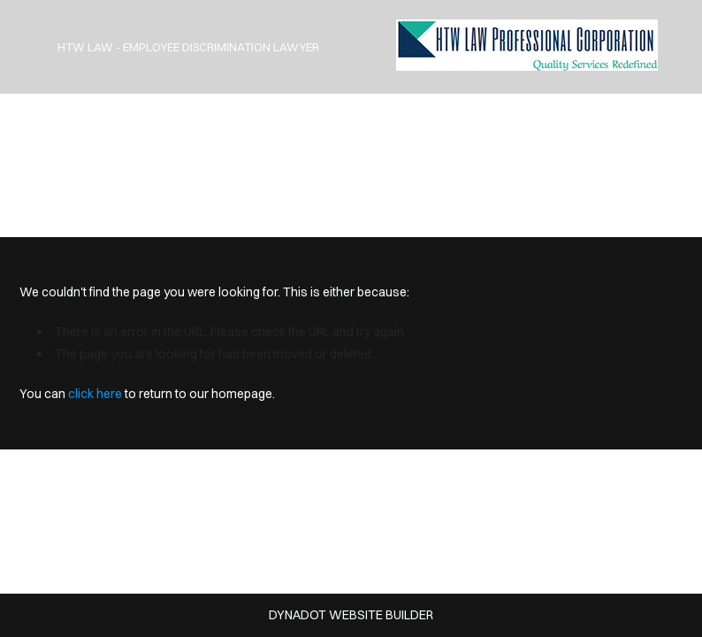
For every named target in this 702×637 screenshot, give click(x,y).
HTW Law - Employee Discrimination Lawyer (188, 47)
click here (95, 394)
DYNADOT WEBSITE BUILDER (351, 615)
